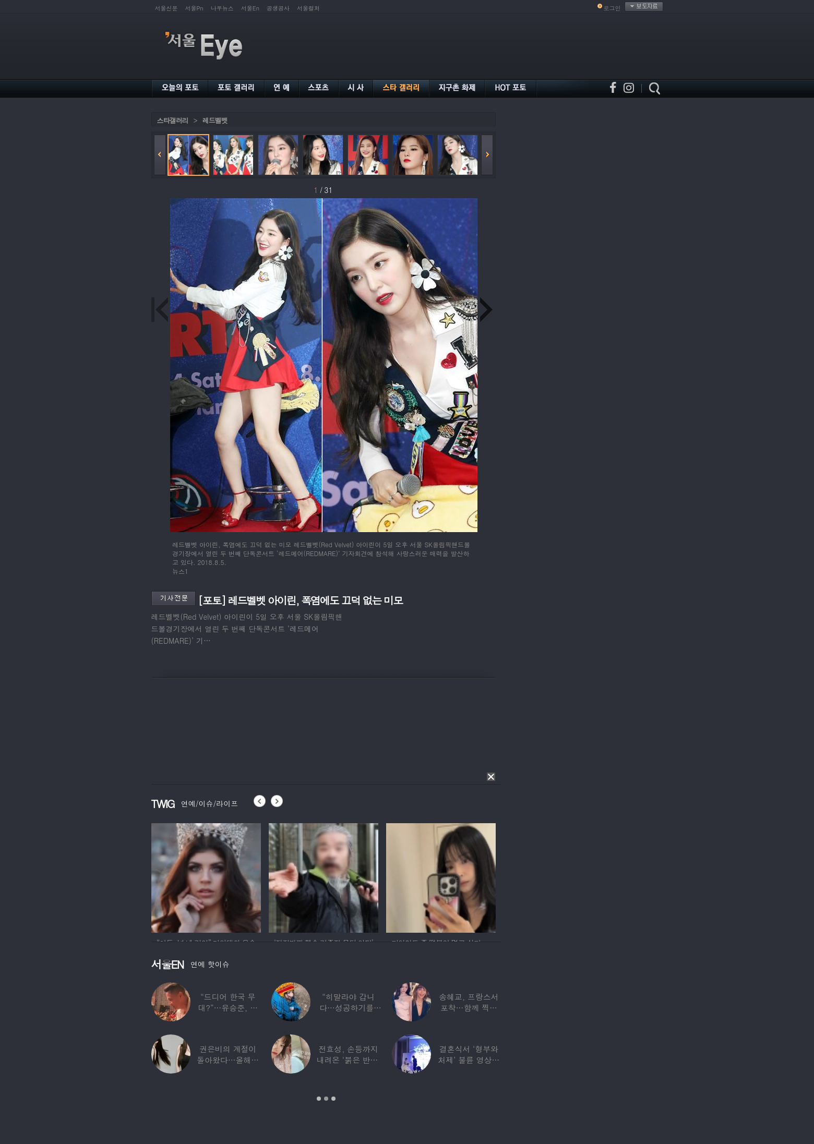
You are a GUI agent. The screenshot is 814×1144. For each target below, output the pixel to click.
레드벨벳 (215, 120)
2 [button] (326, 1099)
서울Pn (194, 8)
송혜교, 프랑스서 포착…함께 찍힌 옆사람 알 (468, 1007)
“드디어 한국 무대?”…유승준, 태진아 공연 (228, 1007)
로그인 (612, 8)
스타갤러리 (172, 120)
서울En (250, 8)
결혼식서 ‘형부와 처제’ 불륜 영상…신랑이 (468, 1059)
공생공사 (278, 8)
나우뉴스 (222, 8)
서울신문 (166, 8)
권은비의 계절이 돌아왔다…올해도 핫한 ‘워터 (228, 1059)
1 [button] (319, 1099)
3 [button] (333, 1099)
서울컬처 (308, 8)
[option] (206, 876)
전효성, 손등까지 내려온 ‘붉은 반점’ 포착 (348, 1059)
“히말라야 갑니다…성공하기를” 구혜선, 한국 (348, 1007)
